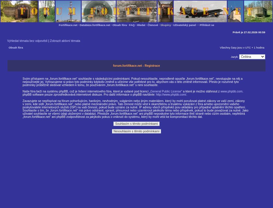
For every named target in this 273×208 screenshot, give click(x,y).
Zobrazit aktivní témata (65, 40)
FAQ (131, 25)
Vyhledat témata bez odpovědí (27, 40)
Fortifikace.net (68, 25)
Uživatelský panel (184, 25)
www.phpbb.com (231, 91)
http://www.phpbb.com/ (171, 94)
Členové (152, 25)
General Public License (165, 91)
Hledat (141, 25)
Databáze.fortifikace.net (95, 25)
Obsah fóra (120, 25)
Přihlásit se (207, 25)
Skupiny (165, 25)
